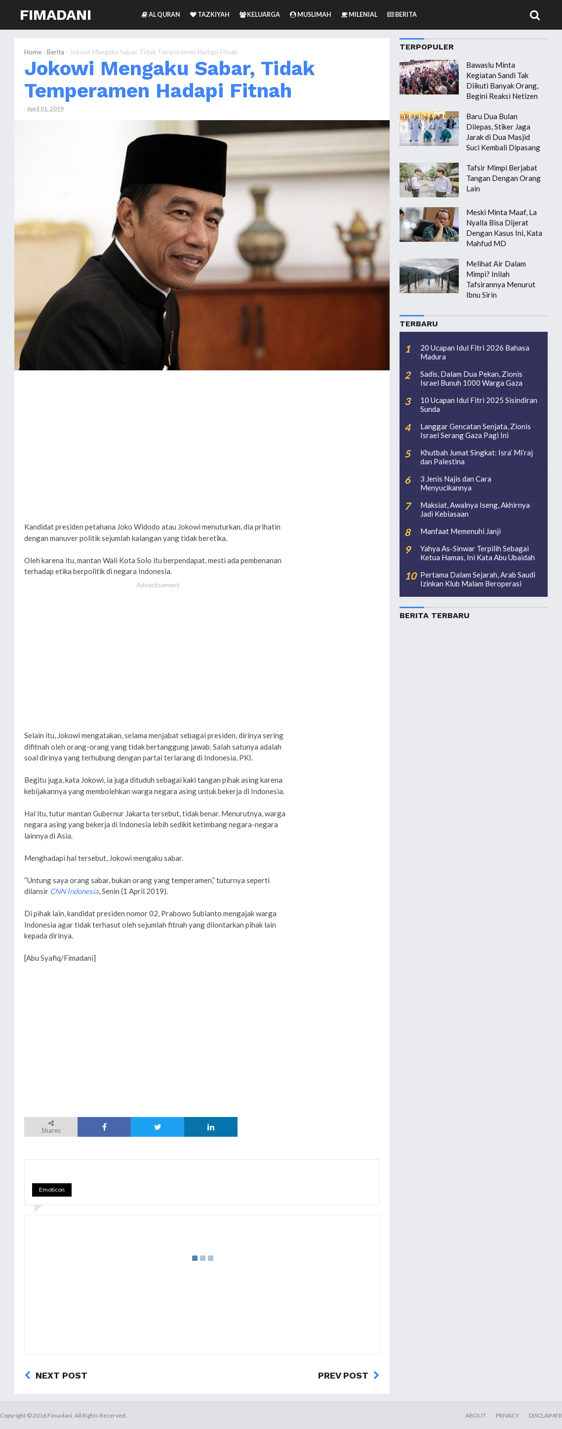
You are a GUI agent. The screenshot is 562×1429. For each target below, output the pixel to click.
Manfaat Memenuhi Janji (460, 531)
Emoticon (52, 1189)
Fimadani (55, 14)
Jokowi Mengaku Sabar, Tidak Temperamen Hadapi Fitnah (169, 79)
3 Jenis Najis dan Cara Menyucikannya (455, 483)
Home (32, 52)
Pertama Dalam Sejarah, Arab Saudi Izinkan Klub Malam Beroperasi (477, 579)
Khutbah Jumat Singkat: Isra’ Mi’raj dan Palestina (476, 457)
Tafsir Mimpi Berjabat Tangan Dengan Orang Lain (503, 178)
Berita (55, 52)
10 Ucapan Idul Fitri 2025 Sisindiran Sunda (478, 404)
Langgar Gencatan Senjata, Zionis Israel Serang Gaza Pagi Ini (475, 431)
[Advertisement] (340, 528)
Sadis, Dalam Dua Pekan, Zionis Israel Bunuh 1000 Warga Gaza (471, 378)
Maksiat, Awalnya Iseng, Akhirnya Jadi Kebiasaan (475, 509)
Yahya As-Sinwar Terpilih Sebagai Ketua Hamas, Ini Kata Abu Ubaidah (477, 553)
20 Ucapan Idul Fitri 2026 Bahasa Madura (474, 352)
